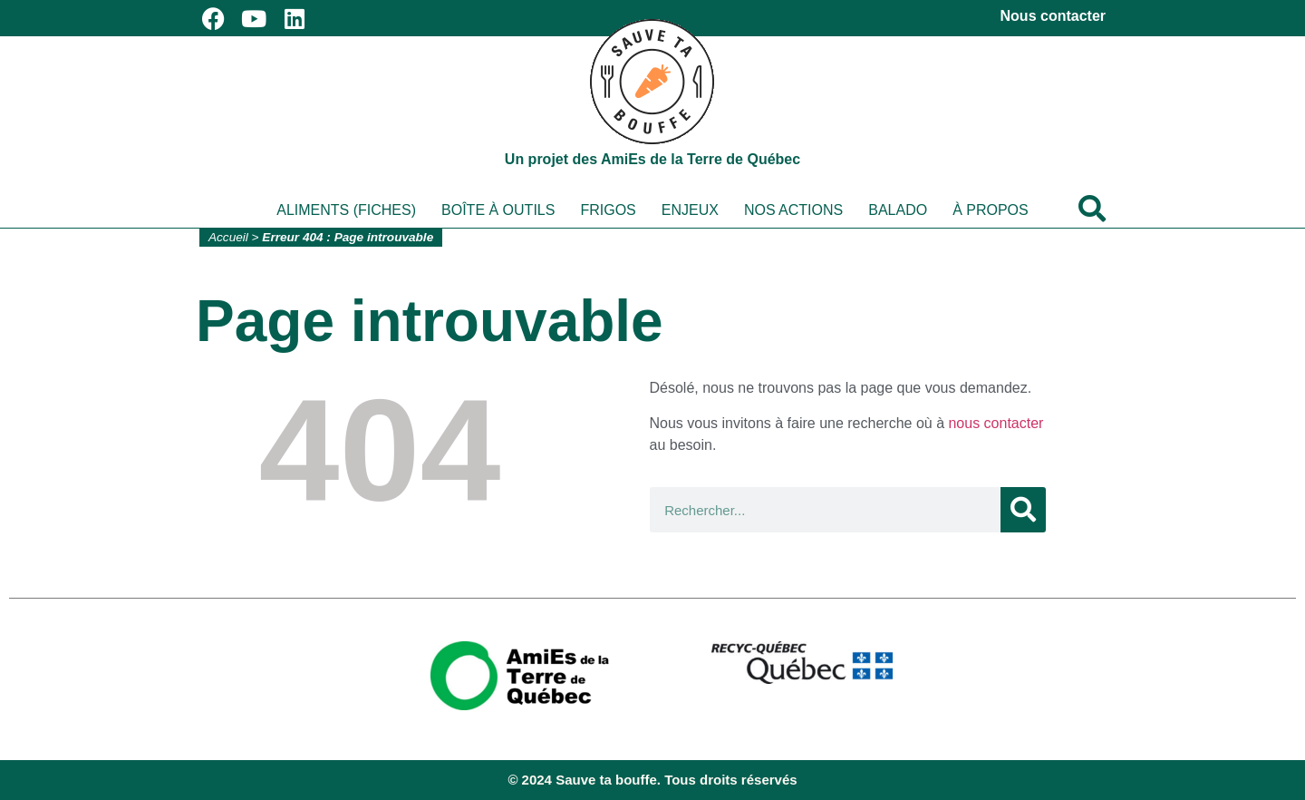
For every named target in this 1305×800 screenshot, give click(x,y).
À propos (990, 210)
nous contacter (995, 423)
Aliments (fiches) (346, 210)
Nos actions (793, 210)
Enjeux (690, 210)
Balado (897, 210)
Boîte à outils (498, 210)
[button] (1092, 208)
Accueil (228, 237)
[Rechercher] (1023, 509)
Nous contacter (1053, 16)
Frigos (607, 210)
